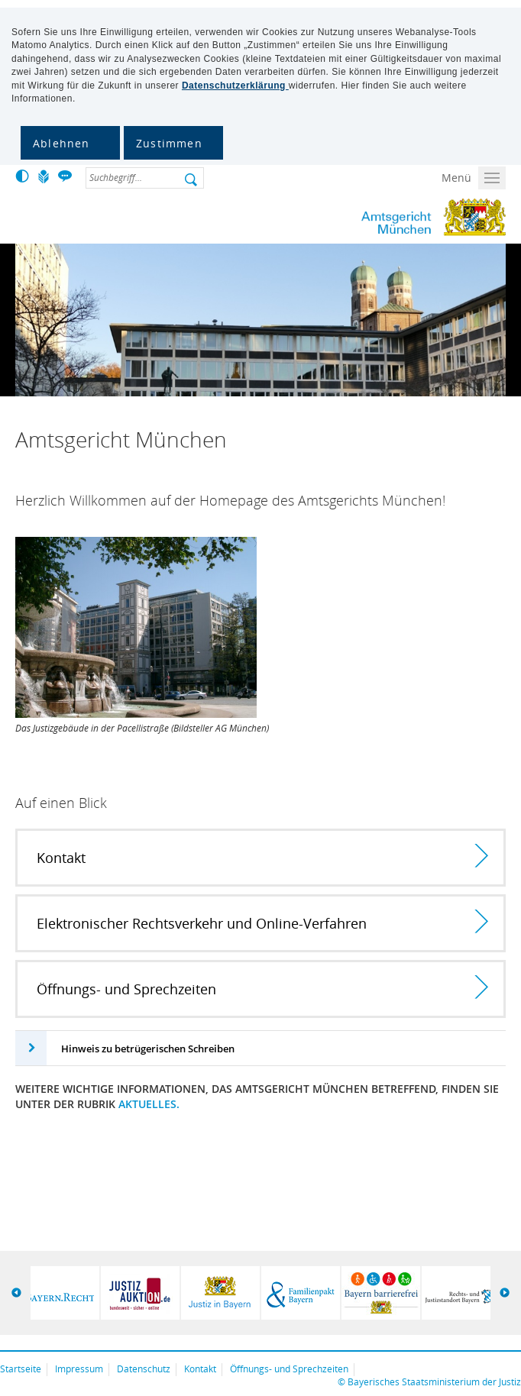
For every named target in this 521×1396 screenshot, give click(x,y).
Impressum (79, 1368)
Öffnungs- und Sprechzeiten (289, 1368)
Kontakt (200, 1368)
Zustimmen (169, 143)
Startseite (20, 1368)
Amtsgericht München (372, 218)
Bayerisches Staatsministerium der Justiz (434, 1381)
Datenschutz (143, 1368)
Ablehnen (61, 143)
